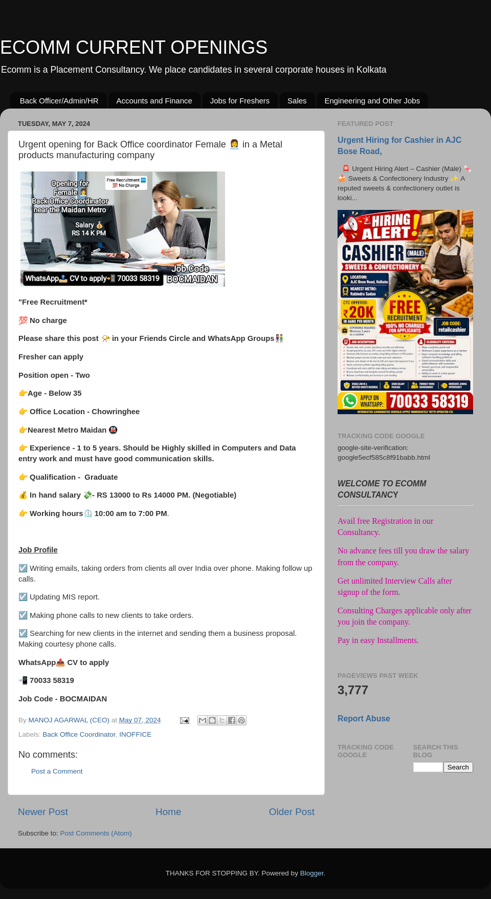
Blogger (312, 873)
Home (168, 811)
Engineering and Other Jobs (372, 100)
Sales (297, 100)
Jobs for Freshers (240, 100)
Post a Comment (57, 771)
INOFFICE (135, 734)
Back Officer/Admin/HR (59, 100)
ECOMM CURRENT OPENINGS (133, 47)
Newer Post (43, 811)
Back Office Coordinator (78, 734)
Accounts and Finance (154, 100)
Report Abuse (364, 718)
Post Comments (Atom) (96, 833)
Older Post (292, 811)
